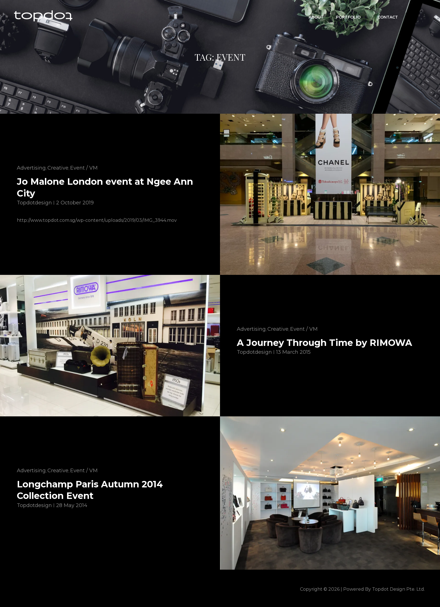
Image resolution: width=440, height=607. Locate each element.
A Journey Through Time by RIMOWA (324, 342)
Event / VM (84, 168)
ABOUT (316, 15)
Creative (57, 168)
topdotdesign (34, 203)
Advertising (31, 168)
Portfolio (351, 15)
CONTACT (387, 15)
